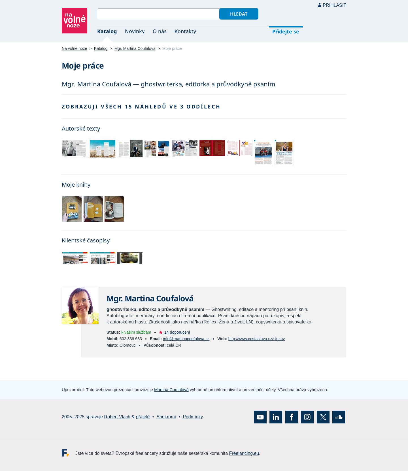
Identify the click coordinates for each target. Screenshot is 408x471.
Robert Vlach (117, 416)
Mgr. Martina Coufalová (135, 48)
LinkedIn (275, 417)
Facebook (291, 417)
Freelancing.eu (68, 453)
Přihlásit (334, 5)
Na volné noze (74, 48)
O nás (160, 31)
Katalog (107, 31)
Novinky (134, 31)
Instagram (307, 417)
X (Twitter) (323, 417)
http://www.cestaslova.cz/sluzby (256, 338)
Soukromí (166, 416)
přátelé (143, 416)
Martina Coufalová (171, 389)
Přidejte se (285, 31)
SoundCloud (338, 417)
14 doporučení (177, 332)
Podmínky (193, 416)
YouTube (260, 417)
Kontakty (185, 31)
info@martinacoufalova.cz (186, 338)
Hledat (238, 14)
